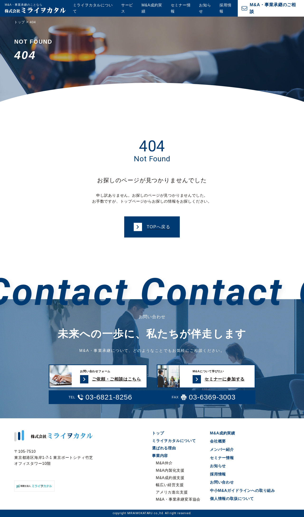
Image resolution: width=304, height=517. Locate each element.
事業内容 (160, 456)
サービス (127, 8)
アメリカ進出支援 (172, 492)
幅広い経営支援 (170, 485)
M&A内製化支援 (170, 470)
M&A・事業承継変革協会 (178, 499)
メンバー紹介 (222, 449)
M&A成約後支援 (170, 478)
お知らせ (205, 8)
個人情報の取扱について (232, 499)
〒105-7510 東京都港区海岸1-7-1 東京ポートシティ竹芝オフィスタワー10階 (53, 457)
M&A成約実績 (152, 8)
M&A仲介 (164, 463)
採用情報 (225, 8)
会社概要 (218, 441)
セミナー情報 (181, 8)
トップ (158, 433)
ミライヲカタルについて (93, 8)
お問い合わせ (222, 482)
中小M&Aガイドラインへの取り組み (242, 491)
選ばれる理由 (164, 448)
